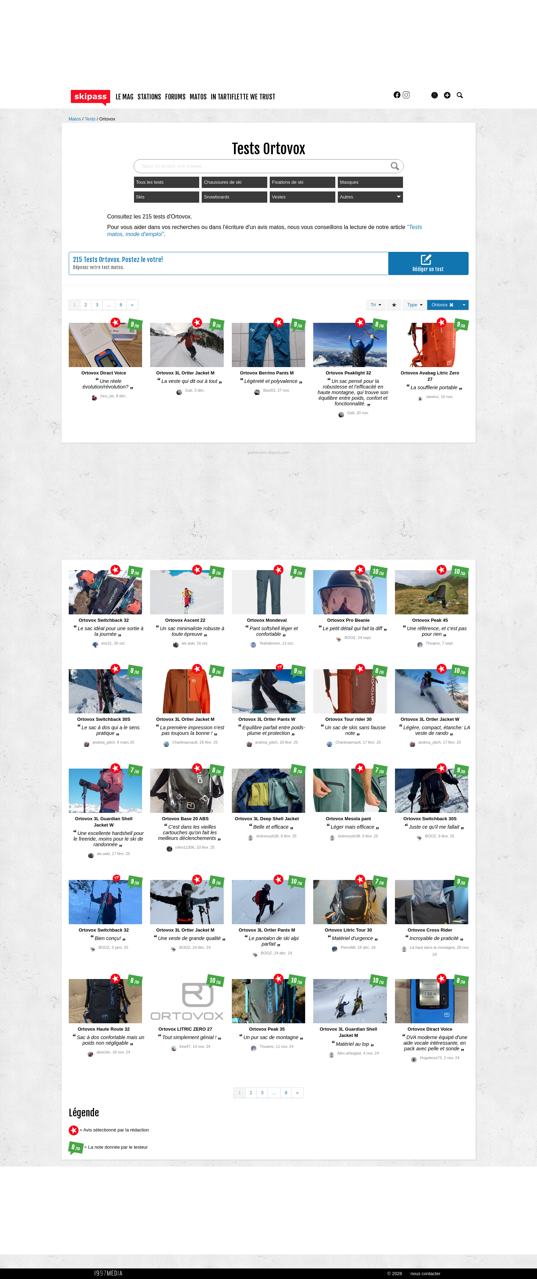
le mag (124, 97)
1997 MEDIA (110, 1273)
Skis (140, 197)
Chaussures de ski (222, 182)
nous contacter (425, 1273)
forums (175, 97)
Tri (376, 304)
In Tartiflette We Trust (243, 97)
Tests (91, 119)
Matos (75, 119)
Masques (349, 182)
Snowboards (216, 197)
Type (414, 304)
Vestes (279, 197)
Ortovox (107, 119)
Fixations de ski (287, 182)
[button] (447, 95)
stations (149, 97)
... (109, 304)
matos (198, 97)
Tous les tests (150, 182)
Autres (370, 197)
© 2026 (394, 1273)
